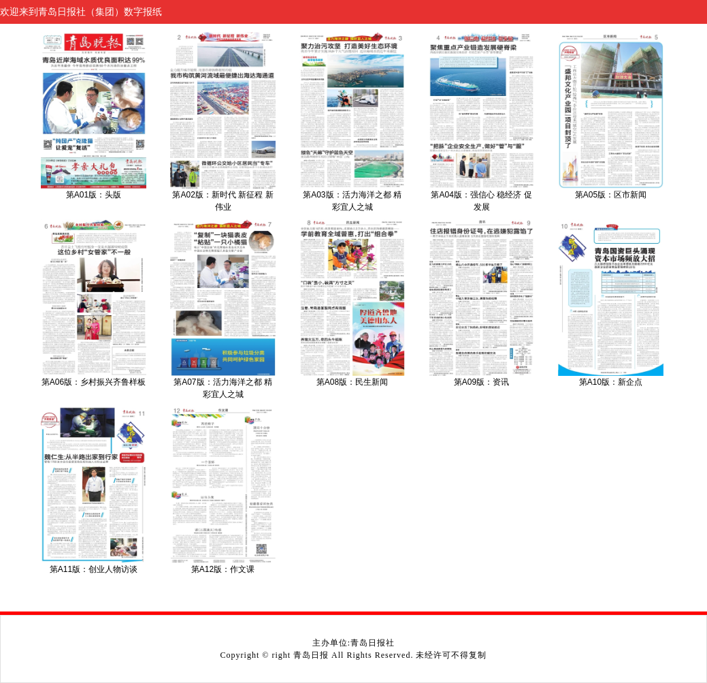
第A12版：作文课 (222, 569)
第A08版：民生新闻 (352, 382)
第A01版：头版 (93, 195)
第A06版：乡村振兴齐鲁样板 (94, 382)
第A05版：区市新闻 (610, 195)
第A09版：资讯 (481, 382)
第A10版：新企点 (610, 382)
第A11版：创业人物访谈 (93, 569)
